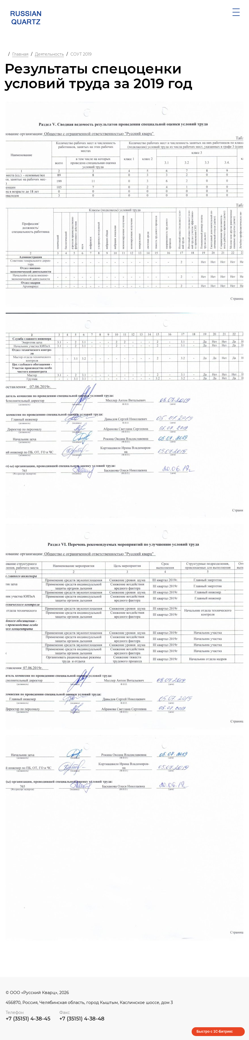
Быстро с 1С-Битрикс (214, 1031)
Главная (20, 54)
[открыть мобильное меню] (236, 12)
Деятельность (49, 54)
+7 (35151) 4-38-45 (28, 1019)
